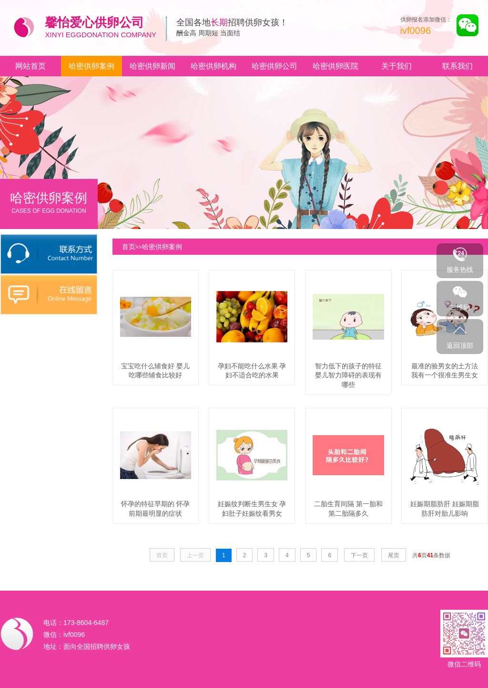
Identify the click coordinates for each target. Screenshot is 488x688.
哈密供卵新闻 (152, 66)
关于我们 (396, 66)
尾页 (393, 555)
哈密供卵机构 (213, 66)
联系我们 (457, 66)
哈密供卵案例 (91, 66)
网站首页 (30, 66)
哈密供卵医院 (335, 66)
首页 (128, 246)
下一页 (359, 555)
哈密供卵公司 (274, 66)
